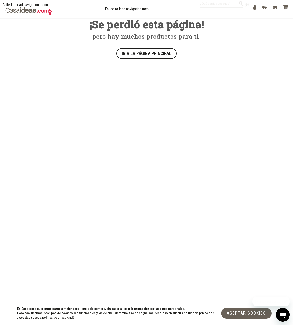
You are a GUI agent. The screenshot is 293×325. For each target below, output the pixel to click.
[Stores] (275, 7)
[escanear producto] (247, 6)
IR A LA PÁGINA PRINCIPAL (146, 53)
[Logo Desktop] (29, 11)
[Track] (264, 7)
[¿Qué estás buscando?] (241, 5)
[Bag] (285, 7)
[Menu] (255, 7)
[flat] (246, 312)
